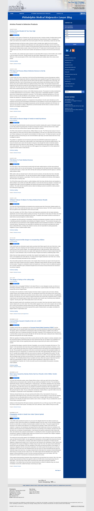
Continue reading (14, 61)
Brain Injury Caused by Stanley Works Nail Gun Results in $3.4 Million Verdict (33, 374)
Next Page (57, 470)
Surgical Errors (25, 313)
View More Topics (69, 85)
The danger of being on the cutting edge (22, 279)
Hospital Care (68, 64)
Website (24, 13)
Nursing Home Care (70, 78)
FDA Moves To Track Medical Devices (21, 160)
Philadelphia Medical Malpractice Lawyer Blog (17, 6)
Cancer (67, 76)
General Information (70, 67)
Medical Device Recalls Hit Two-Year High (22, 31)
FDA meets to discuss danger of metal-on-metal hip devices (28, 118)
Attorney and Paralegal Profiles (43, 13)
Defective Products (17, 63)
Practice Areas (64, 13)
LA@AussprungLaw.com (18, 497)
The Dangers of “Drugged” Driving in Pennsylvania (73, 101)
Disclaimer (41, 485)
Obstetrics (68, 62)
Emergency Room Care (70, 73)
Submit (74, 44)
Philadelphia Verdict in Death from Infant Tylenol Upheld (27, 414)
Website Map (60, 485)
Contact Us (79, 13)
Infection (67, 80)
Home (12, 13)
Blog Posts (66, 485)
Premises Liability (69, 69)
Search (83, 91)
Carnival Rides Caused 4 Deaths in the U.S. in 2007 (25, 321)
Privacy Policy (35, 485)
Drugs (67, 71)
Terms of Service (48, 485)
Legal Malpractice (69, 83)
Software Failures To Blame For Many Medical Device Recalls (28, 200)
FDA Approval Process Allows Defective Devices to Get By (27, 71)
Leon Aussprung (20, 506)
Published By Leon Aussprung (76, 5)
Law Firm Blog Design (78, 506)
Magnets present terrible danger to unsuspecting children (27, 239)
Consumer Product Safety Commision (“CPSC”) (42, 327)
